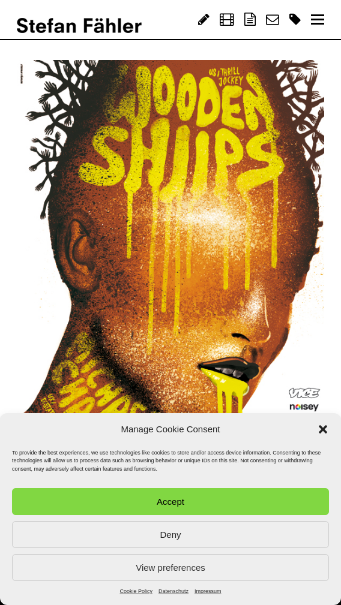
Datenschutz (173, 591)
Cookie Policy (135, 591)
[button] (323, 429)
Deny (170, 534)
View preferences (170, 567)
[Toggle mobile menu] (317, 20)
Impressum (208, 591)
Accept (170, 501)
